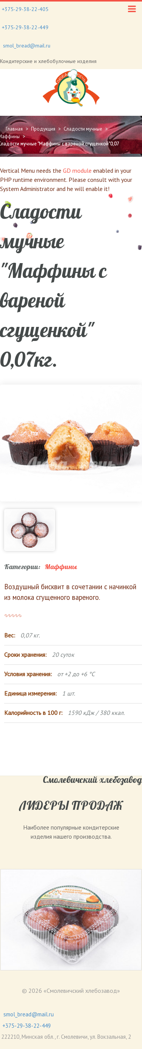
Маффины (61, 567)
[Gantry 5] (71, 88)
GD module (77, 170)
